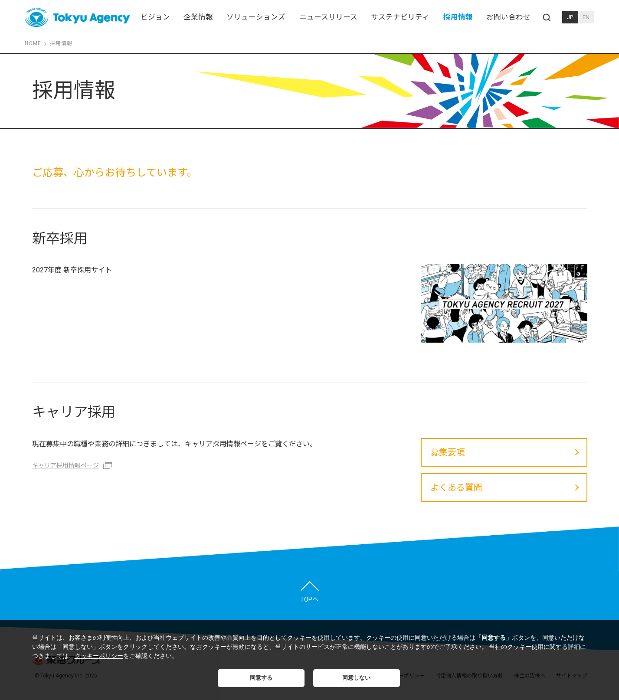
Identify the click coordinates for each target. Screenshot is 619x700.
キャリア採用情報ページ (65, 465)
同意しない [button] (356, 678)
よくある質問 (456, 487)
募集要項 (447, 452)
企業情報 (198, 17)
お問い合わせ (508, 17)
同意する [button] (261, 678)
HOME (33, 43)
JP (570, 17)
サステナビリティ (400, 17)
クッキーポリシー (99, 655)
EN (586, 17)
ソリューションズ (255, 17)
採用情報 (458, 17)
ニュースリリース (328, 17)
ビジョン (155, 17)
